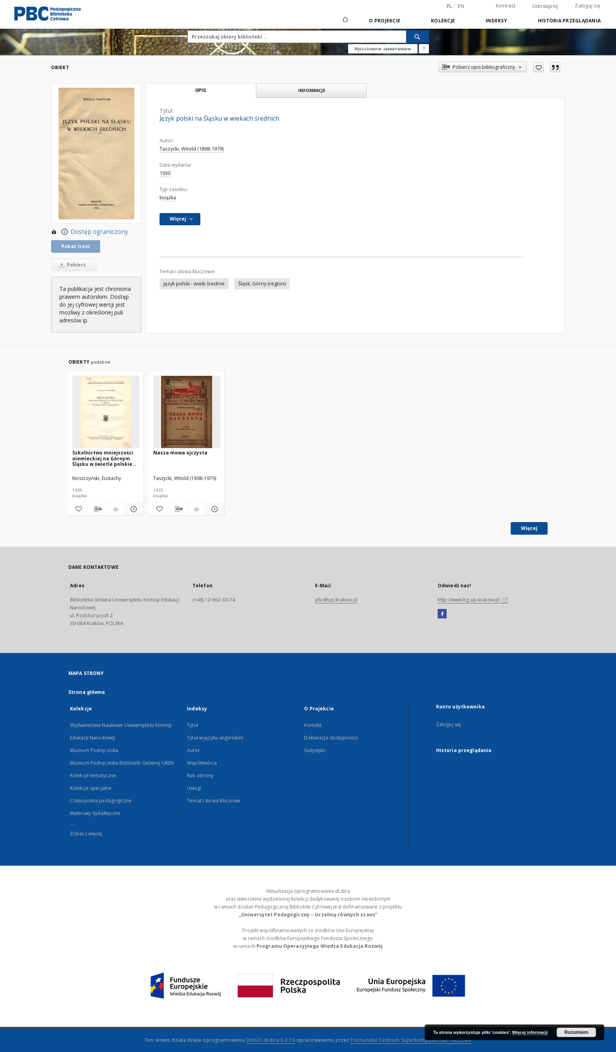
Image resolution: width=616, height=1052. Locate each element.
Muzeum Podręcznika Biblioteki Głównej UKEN (122, 763)
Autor (193, 750)
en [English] (461, 6)
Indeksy (496, 20)
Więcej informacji (530, 1032)
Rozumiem (576, 1032)
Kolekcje (443, 20)
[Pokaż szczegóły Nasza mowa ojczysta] (213, 509)
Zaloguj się (587, 5)
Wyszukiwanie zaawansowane (382, 48)
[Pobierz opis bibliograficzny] (97, 509)
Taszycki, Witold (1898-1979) (192, 148)
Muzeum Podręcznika (94, 750)
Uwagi (194, 788)
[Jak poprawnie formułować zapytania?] (424, 48)
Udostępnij (545, 6)
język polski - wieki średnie (194, 283)
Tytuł (192, 725)
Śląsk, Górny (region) (262, 283)
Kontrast (505, 5)
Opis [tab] (200, 90)
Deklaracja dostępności (331, 737)
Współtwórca (202, 763)
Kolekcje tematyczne (93, 775)
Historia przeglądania (569, 20)
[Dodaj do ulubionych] (538, 67)
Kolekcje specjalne (91, 788)
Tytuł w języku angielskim (215, 737)
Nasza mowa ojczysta (180, 452)
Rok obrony (200, 775)
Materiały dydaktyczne (95, 813)
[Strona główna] (345, 20)
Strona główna (86, 692)
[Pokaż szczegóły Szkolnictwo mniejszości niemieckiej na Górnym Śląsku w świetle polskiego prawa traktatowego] (132, 509)
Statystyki (314, 750)
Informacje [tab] (311, 90)
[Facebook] (442, 614)
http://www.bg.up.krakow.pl (473, 599)
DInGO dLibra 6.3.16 (270, 1040)
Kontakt (312, 725)
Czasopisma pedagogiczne (101, 800)
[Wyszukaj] (417, 36)
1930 (165, 173)
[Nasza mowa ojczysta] (187, 412)
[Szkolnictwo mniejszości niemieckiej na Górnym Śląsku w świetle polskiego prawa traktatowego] (106, 412)
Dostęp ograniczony (89, 232)
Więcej (529, 528)
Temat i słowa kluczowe (213, 800)
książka (168, 197)
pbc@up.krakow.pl (336, 599)
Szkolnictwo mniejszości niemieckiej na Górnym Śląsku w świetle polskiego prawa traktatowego (105, 458)
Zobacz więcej (86, 833)
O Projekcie (384, 20)
